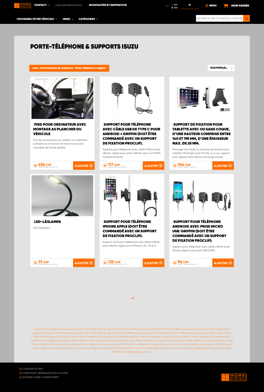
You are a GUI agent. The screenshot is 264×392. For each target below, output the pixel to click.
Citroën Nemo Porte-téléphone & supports (180, 332)
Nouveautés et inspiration (108, 5)
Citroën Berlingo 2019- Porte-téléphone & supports (144, 336)
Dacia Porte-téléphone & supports (179, 329)
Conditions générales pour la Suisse (45, 373)
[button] (221, 68)
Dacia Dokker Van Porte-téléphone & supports (145, 348)
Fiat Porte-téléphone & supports (97, 329)
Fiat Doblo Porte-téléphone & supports (146, 340)
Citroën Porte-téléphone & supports (55, 329)
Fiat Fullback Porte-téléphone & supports (200, 336)
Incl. (176, 5)
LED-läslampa (47, 222)
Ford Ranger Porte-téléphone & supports (90, 344)
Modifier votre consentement (40, 377)
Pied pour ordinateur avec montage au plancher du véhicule (59, 129)
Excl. (176, 8)
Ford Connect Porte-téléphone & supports (191, 344)
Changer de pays (32, 368)
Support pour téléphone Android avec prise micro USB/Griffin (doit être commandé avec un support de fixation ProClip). (199, 231)
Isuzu (36, 68)
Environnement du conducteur (57, 68)
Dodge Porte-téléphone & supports (65, 332)
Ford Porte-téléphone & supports (137, 329)
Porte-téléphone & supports (90, 68)
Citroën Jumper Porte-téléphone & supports (87, 336)
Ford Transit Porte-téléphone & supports (140, 344)
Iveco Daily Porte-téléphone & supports (197, 348)
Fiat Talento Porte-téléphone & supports (98, 340)
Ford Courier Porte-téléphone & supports (92, 348)
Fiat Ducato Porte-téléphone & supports (195, 340)
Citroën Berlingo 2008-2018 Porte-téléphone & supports (120, 332)
